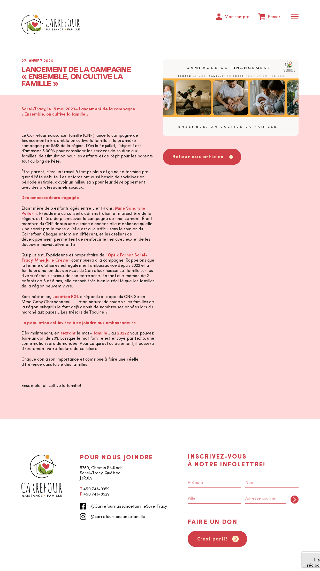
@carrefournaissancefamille (112, 516)
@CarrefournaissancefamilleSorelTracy (123, 506)
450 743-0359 (96, 488)
